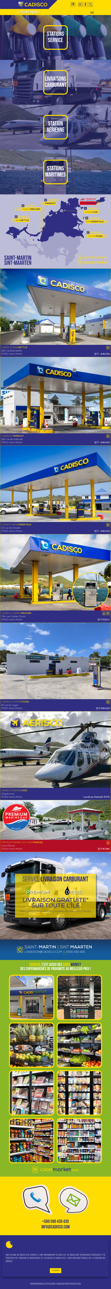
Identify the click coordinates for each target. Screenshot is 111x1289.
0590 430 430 (75, 952)
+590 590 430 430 (55, 1221)
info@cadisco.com (55, 1227)
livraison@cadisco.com (43, 952)
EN (73, 4)
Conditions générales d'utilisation (42, 1284)
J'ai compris (55, 1270)
